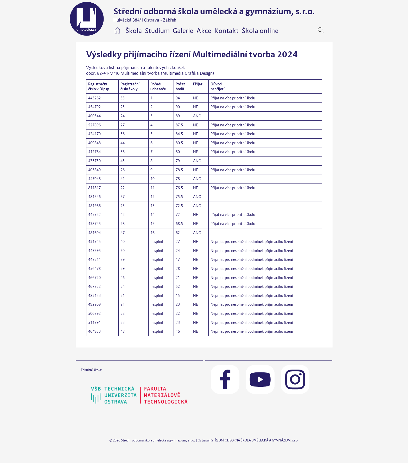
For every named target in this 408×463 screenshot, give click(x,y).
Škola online (260, 31)
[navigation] (329, 30)
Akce (203, 31)
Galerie (183, 31)
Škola (133, 31)
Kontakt (226, 31)
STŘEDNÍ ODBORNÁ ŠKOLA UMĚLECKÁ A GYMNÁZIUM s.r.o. (255, 440)
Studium (157, 31)
